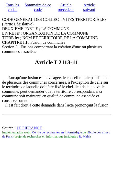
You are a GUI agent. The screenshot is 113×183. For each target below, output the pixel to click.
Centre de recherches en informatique (57, 132)
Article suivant (89, 7)
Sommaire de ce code (38, 7)
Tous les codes (12, 7)
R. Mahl (84, 136)
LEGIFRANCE (29, 128)
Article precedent (66, 7)
